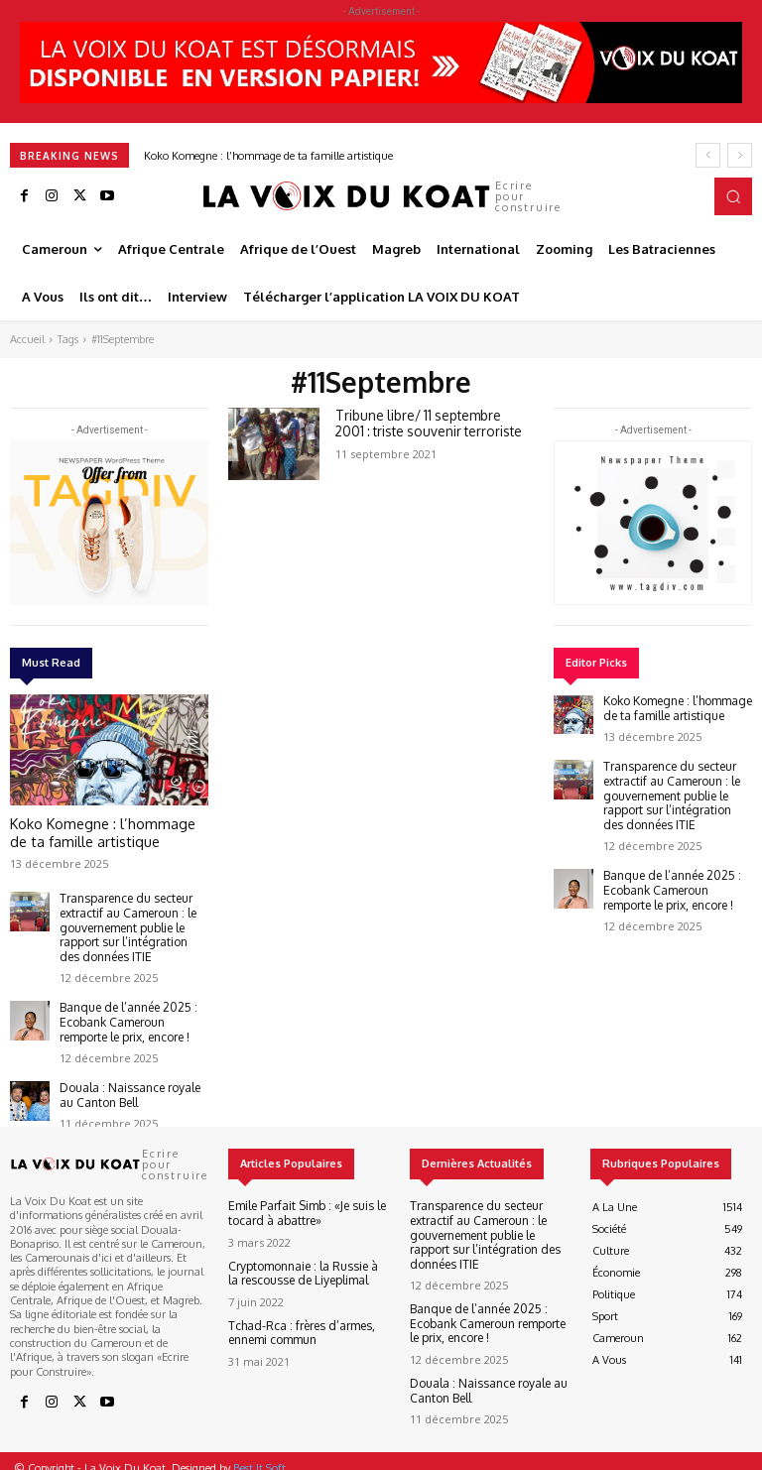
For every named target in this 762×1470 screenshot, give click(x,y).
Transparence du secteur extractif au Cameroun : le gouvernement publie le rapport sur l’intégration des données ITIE (127, 920)
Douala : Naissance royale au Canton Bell (130, 1078)
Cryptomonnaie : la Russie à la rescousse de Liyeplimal (302, 1255)
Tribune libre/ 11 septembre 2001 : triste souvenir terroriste (426, 422)
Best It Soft (259, 1453)
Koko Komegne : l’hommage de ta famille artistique (268, 156)
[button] (733, 196)
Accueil (27, 339)
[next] (739, 155)
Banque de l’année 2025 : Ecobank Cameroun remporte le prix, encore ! (131, 1009)
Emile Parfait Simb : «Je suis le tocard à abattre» (300, 1197)
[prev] (708, 155)
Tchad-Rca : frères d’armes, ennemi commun (292, 1313)
